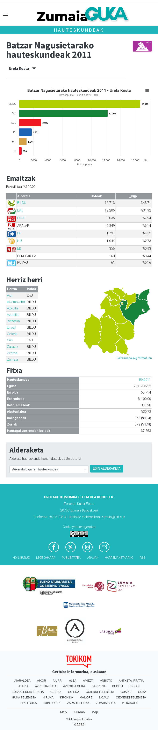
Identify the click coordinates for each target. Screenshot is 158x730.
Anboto (106, 680)
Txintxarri (51, 703)
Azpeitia (13, 315)
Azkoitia (13, 308)
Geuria (56, 692)
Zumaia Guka (106, 703)
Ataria (24, 686)
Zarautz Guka (78, 703)
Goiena (73, 692)
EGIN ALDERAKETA (107, 468)
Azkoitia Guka (74, 686)
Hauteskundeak (79, 30)
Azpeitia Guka (46, 686)
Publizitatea (71, 558)
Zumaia (12, 359)
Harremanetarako (119, 558)
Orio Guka (28, 703)
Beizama (13, 321)
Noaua (104, 697)
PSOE (21, 218)
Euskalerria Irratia (28, 692)
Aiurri (57, 680)
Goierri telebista (100, 692)
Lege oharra (45, 558)
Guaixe (126, 692)
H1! (19, 241)
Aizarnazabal (16, 302)
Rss (142, 558)
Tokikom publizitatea (79, 719)
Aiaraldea (22, 680)
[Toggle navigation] (5, 14)
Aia (9, 295)
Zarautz (12, 347)
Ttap (94, 712)
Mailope (86, 697)
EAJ (20, 210)
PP (19, 233)
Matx (63, 712)
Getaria (12, 334)
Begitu (117, 686)
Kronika (66, 697)
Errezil (11, 327)
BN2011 (145, 380)
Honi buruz (21, 558)
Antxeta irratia (131, 680)
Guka (142, 692)
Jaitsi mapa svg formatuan (134, 358)
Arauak (92, 558)
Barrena (99, 686)
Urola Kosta (22, 68)
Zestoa (12, 353)
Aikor (41, 680)
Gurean (79, 712)
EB (19, 248)
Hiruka (48, 697)
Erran (134, 686)
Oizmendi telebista (131, 697)
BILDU (21, 203)
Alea (72, 680)
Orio (10, 340)
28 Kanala (130, 703)
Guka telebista (24, 697)
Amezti (88, 680)
